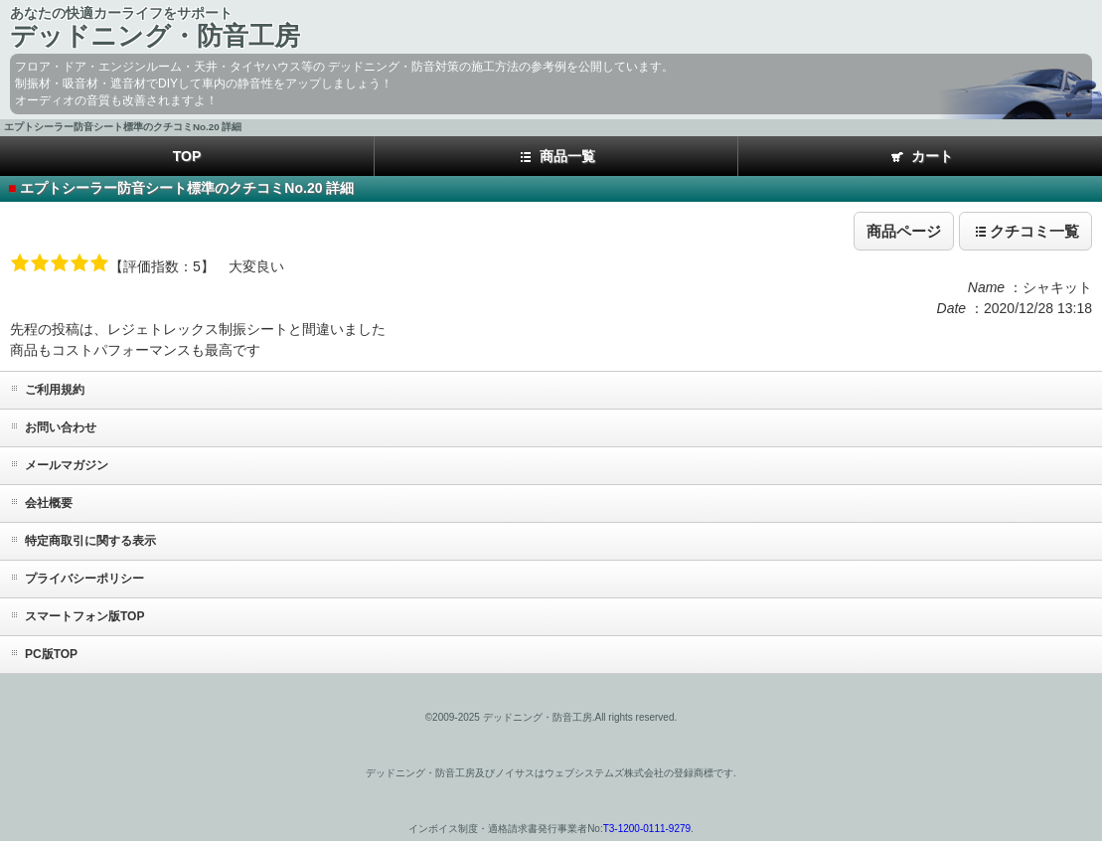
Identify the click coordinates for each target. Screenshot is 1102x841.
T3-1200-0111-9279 (647, 828)
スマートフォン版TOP (84, 616)
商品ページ (903, 231)
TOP (187, 156)
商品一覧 (556, 157)
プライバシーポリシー (84, 579)
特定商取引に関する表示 (90, 541)
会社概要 (49, 503)
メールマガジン (66, 465)
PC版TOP (51, 654)
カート (920, 157)
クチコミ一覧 (1025, 232)
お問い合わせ (60, 427)
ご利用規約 (54, 390)
